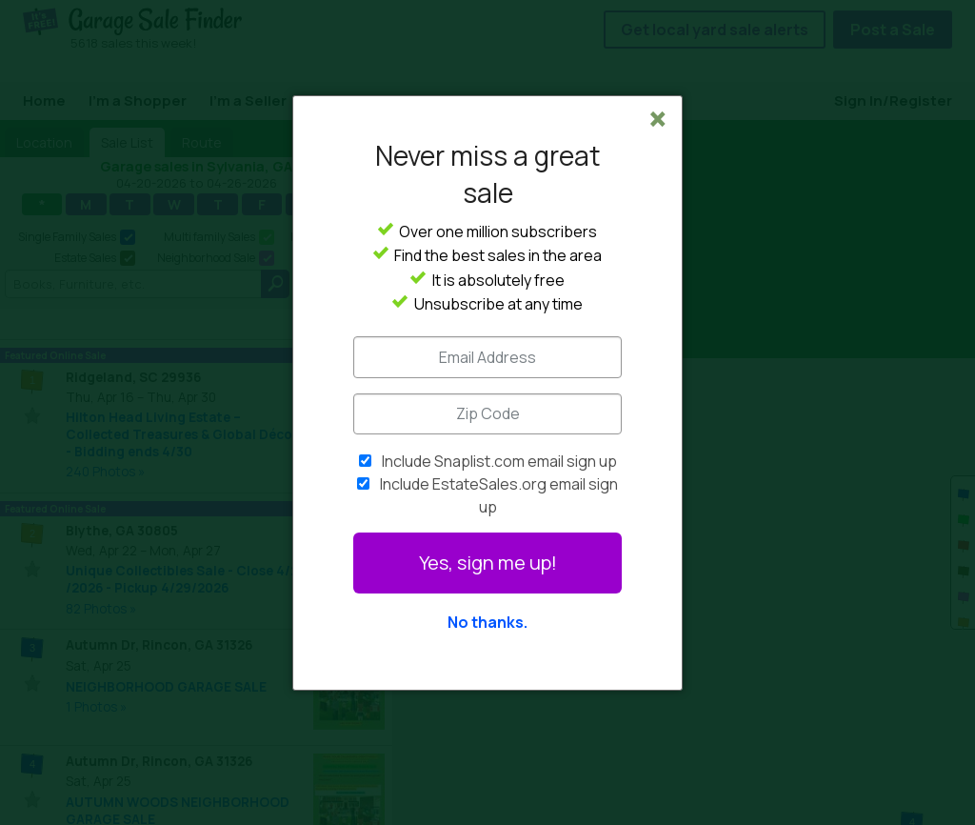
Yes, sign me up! (488, 562)
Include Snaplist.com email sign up (499, 461)
